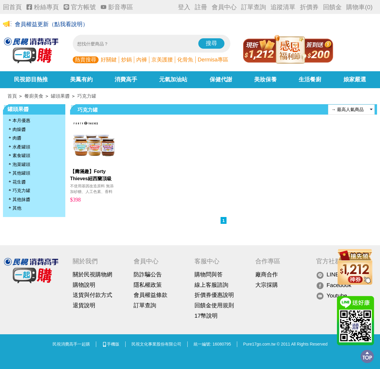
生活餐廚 (310, 79)
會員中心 (224, 7)
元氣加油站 (173, 79)
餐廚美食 (33, 96)
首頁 (12, 96)
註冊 (201, 7)
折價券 (309, 7)
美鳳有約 (81, 79)
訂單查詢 (253, 7)
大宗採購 (266, 285)
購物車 (359, 7)
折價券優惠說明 (214, 295)
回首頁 (12, 7)
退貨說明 (84, 305)
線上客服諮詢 (211, 285)
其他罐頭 (21, 172)
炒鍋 (126, 60)
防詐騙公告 (148, 274)
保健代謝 (221, 79)
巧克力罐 (86, 96)
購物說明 (84, 285)
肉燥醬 (19, 129)
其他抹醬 (21, 199)
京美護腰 (162, 60)
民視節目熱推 (31, 79)
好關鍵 (109, 60)
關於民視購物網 (92, 274)
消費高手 (126, 79)
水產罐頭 (21, 146)
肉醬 (16, 137)
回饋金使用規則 (214, 305)
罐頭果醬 (60, 96)
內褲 (141, 60)
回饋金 (332, 7)
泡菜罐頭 (21, 164)
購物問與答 (208, 274)
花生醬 (19, 181)
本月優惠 (21, 120)
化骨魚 (185, 60)
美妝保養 (265, 79)
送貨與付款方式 (92, 295)
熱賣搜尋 (85, 60)
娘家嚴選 (354, 79)
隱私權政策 (148, 285)
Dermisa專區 (213, 60)
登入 (184, 7)
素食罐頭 (21, 155)
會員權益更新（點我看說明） (51, 24)
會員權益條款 (150, 295)
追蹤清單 (282, 7)
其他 (16, 207)
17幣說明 (206, 316)
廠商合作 (266, 274)
